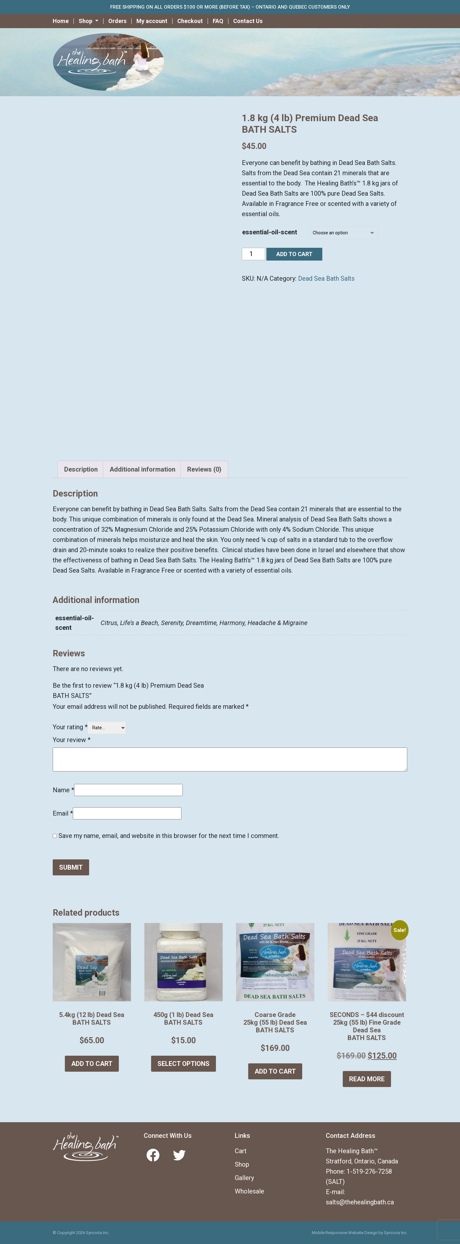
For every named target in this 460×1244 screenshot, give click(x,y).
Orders (117, 21)
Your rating (70, 727)
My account (151, 21)
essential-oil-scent (269, 232)
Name (63, 790)
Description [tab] (81, 469)
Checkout (190, 21)
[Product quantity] (253, 254)
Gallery (244, 1178)
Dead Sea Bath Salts (326, 278)
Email (63, 813)
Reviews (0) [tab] (204, 469)
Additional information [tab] (142, 469)
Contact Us (248, 21)
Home (61, 21)
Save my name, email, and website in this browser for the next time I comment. (168, 836)
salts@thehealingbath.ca (360, 1202)
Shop (242, 1164)
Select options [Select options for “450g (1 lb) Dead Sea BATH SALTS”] (183, 1064)
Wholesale (249, 1191)
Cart (241, 1151)
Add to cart (294, 254)
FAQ (218, 21)
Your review (71, 740)
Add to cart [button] (91, 1064)
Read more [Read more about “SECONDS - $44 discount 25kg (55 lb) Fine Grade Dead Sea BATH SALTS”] (367, 1079)
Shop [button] (86, 21)
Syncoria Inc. (395, 1232)
